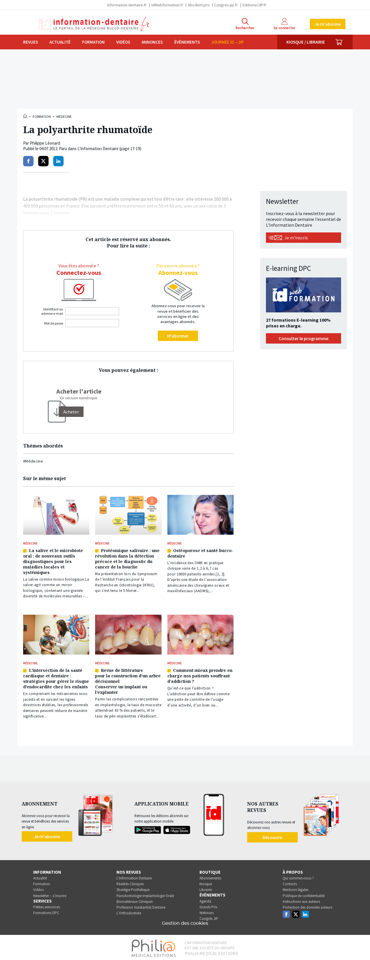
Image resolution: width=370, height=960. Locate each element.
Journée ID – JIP (227, 42)
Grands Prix (208, 905)
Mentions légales (295, 888)
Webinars (206, 911)
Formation (93, 42)
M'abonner (178, 336)
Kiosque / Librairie (305, 42)
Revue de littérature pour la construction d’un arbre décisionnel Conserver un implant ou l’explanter (128, 680)
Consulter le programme (303, 338)
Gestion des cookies (185, 922)
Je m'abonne (327, 24)
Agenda (205, 899)
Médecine (64, 116)
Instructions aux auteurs (301, 900)
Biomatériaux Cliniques (134, 900)
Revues (30, 42)
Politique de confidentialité (304, 894)
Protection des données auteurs (307, 905)
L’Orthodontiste (128, 911)
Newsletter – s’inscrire (49, 894)
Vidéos (123, 42)
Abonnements (210, 876)
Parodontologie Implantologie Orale (145, 894)
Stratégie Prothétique (132, 888)
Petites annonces (46, 905)
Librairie (205, 888)
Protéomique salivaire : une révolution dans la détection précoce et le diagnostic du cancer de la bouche (127, 558)
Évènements (187, 42)
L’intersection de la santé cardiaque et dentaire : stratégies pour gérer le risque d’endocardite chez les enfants (56, 677)
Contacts (290, 882)
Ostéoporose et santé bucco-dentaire (200, 552)
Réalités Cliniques (130, 882)
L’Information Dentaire (134, 876)
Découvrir (272, 836)
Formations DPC (46, 911)
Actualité (60, 42)
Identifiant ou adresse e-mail (52, 311)
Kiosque (205, 882)
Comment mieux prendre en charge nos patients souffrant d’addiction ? (199, 674)
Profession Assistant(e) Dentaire (140, 905)
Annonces (152, 42)
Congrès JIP (208, 917)
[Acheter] (71, 412)
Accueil (25, 116)
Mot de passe (53, 323)
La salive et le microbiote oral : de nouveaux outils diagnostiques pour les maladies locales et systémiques (53, 561)
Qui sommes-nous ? (298, 876)
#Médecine (33, 461)
